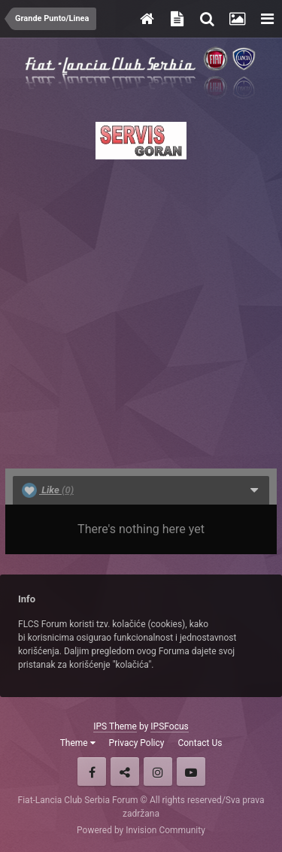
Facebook (91, 771)
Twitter (125, 771)
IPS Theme (115, 726)
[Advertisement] (141, 309)
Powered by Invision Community (141, 830)
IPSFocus (169, 726)
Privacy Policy (137, 743)
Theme (78, 743)
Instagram (158, 771)
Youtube (191, 771)
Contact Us (199, 743)
